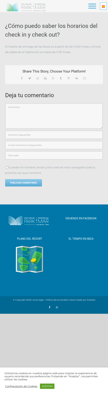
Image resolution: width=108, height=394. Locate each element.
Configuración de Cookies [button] (21, 386)
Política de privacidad (57, 300)
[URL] (54, 155)
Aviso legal (38, 300)
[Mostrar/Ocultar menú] (92, 6)
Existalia (91, 300)
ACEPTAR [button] (47, 386)
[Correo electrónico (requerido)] (54, 145)
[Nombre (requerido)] (54, 135)
